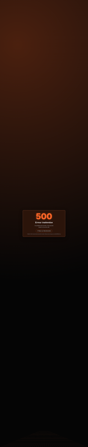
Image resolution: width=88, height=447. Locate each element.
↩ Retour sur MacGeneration (44, 230)
